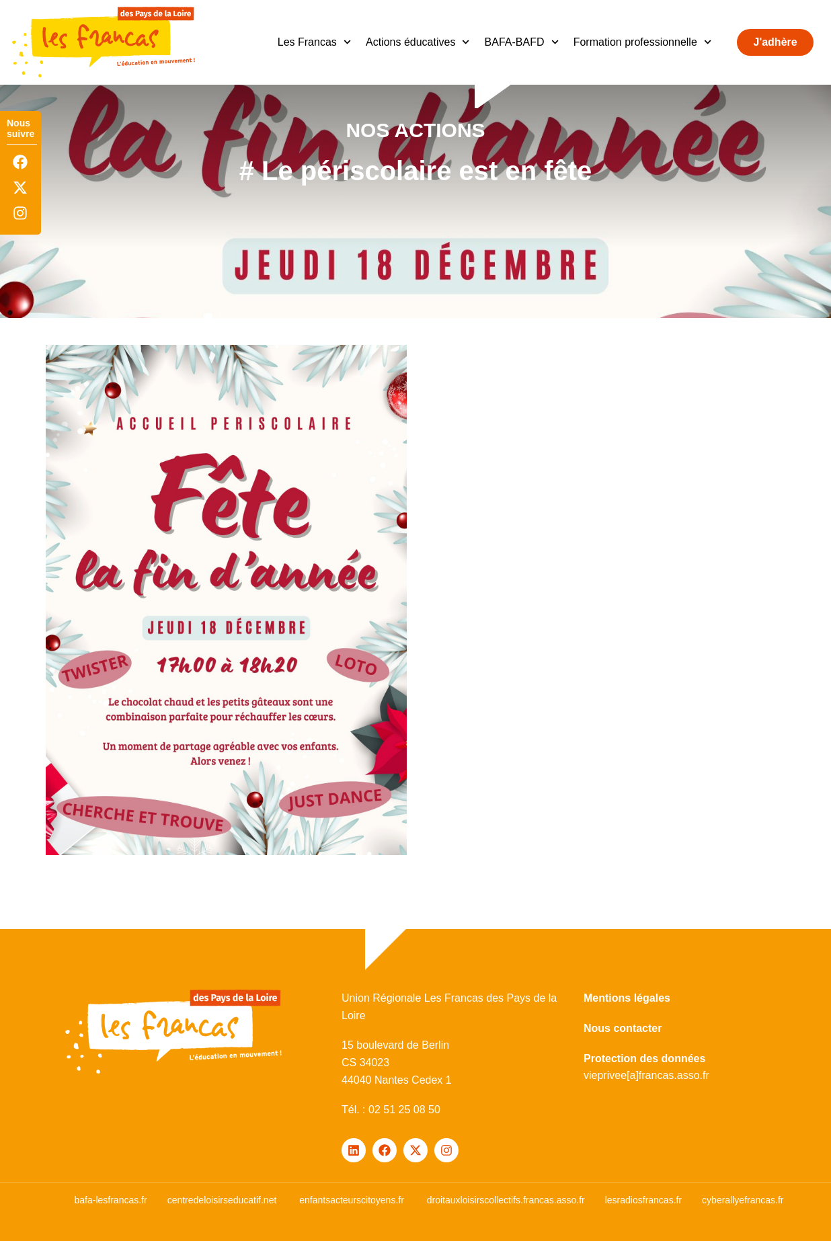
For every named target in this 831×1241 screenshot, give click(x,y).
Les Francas (314, 42)
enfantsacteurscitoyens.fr (351, 1200)
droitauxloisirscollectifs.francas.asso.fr (506, 1200)
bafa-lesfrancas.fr (110, 1200)
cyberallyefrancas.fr (742, 1200)
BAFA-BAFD (522, 42)
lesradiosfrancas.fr (643, 1200)
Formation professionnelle (642, 42)
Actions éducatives (418, 42)
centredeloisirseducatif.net (222, 1200)
